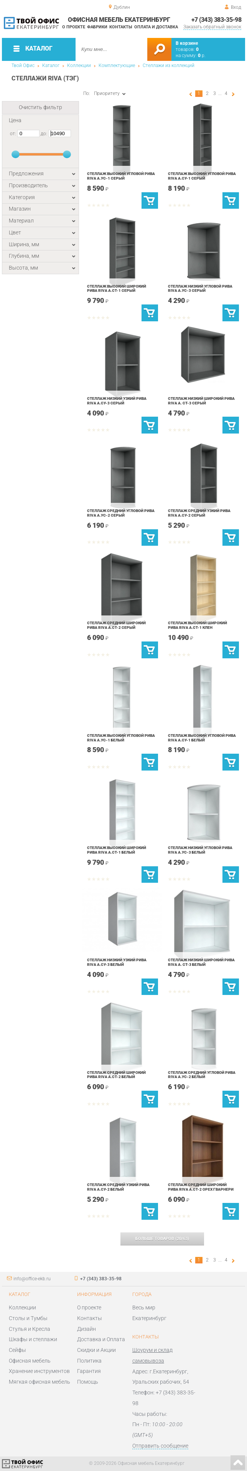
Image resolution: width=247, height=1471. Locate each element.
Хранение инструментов (39, 1371)
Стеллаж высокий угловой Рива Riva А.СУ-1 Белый (202, 737)
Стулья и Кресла (29, 1329)
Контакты (120, 27)
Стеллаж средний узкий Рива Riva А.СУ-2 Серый (199, 513)
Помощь (87, 1382)
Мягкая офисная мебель (39, 1382)
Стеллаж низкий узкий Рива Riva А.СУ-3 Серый (117, 400)
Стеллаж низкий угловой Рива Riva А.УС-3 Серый (200, 288)
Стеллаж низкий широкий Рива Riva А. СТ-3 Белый (201, 962)
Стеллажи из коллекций (168, 65)
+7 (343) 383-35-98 (216, 19)
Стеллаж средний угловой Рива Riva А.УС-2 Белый (201, 1074)
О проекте (73, 27)
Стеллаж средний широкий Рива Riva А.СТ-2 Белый (116, 1074)
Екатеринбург (149, 1318)
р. (202, 55)
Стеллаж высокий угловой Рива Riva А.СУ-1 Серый (202, 176)
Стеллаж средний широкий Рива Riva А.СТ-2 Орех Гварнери (201, 1187)
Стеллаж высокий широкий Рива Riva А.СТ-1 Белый (116, 850)
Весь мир (143, 1307)
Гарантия (89, 1371)
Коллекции (79, 65)
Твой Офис (23, 65)
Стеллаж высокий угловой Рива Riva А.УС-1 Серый (121, 176)
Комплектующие (117, 65)
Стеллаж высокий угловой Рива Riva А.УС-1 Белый (121, 737)
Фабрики (97, 27)
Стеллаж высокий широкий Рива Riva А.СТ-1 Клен (197, 625)
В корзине (187, 43)
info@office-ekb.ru (32, 1278)
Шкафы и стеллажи (33, 1339)
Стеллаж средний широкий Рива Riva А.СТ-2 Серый (116, 625)
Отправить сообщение (160, 1446)
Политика (89, 1361)
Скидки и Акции (96, 1350)
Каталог (50, 65)
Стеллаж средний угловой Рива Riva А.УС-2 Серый (121, 513)
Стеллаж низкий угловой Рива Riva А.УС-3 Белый (200, 850)
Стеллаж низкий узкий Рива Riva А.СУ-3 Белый (117, 962)
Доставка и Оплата (101, 1339)
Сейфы (17, 1350)
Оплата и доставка (156, 27)
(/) (162, 1238)
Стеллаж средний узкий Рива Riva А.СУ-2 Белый (118, 1187)
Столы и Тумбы (28, 1318)
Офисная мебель (30, 1361)
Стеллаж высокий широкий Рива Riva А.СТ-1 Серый (116, 288)
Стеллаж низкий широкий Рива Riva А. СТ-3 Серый (201, 400)
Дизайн (86, 1329)
